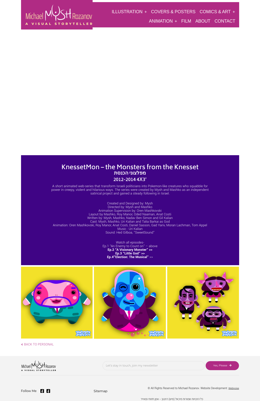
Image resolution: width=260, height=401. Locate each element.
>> (151, 257)
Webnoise (233, 387)
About (202, 21)
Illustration (129, 11)
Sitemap (100, 390)
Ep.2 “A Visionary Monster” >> (130, 249)
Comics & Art (217, 11)
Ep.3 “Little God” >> (130, 253)
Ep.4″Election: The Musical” (128, 257)
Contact (224, 21)
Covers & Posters (173, 11)
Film (186, 21)
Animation (163, 21)
